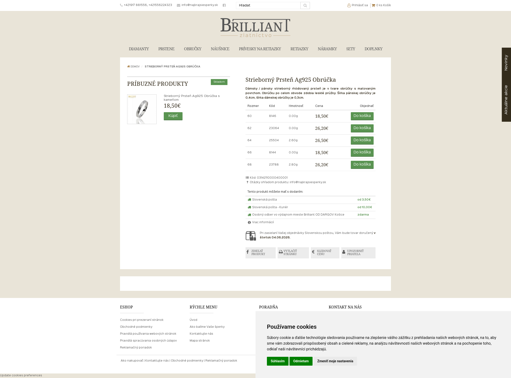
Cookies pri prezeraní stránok (142, 320)
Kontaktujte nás (201, 334)
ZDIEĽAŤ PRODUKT (258, 252)
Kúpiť (173, 116)
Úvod (193, 320)
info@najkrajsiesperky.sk (308, 182)
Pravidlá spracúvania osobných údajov (148, 341)
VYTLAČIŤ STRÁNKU (290, 252)
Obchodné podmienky (136, 327)
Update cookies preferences (21, 375)
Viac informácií (260, 222)
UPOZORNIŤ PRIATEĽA (356, 252)
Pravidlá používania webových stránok (148, 334)
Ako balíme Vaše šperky (207, 327)
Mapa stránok (200, 341)
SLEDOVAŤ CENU (324, 252)
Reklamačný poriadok (136, 348)
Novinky (506, 63)
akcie (506, 100)
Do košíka (362, 116)
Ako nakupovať (132, 361)
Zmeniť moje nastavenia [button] (335, 361)
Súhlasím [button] (278, 361)
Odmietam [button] (301, 361)
